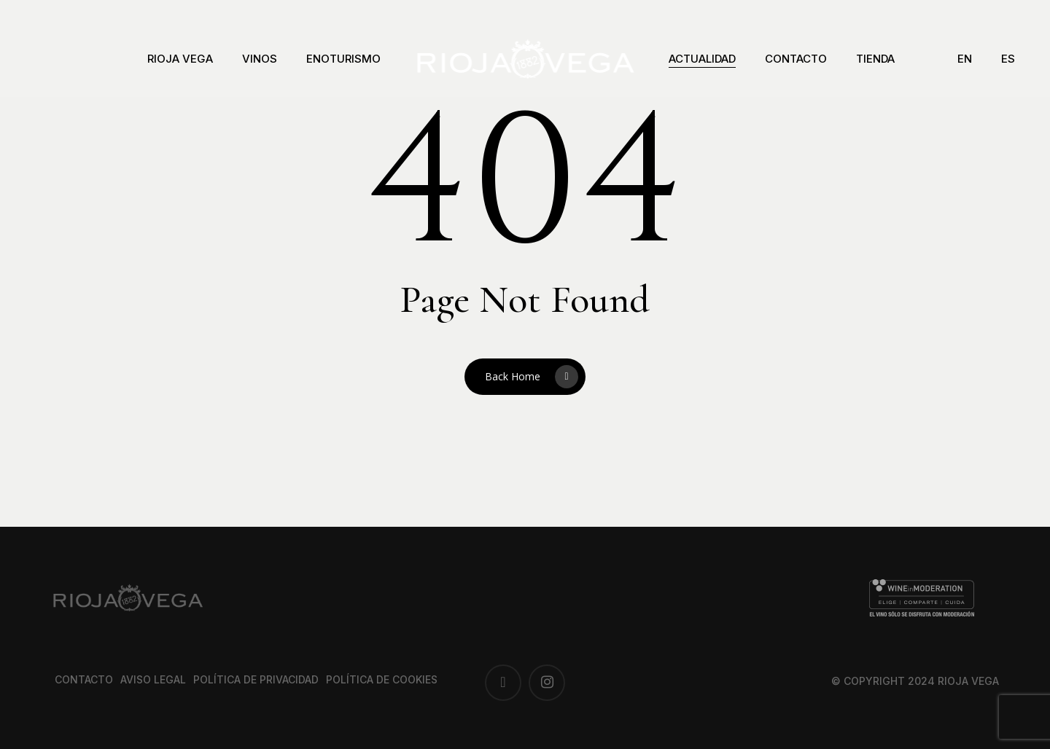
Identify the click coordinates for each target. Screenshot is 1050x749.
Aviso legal (153, 679)
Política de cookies (382, 679)
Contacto (84, 679)
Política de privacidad (256, 679)
